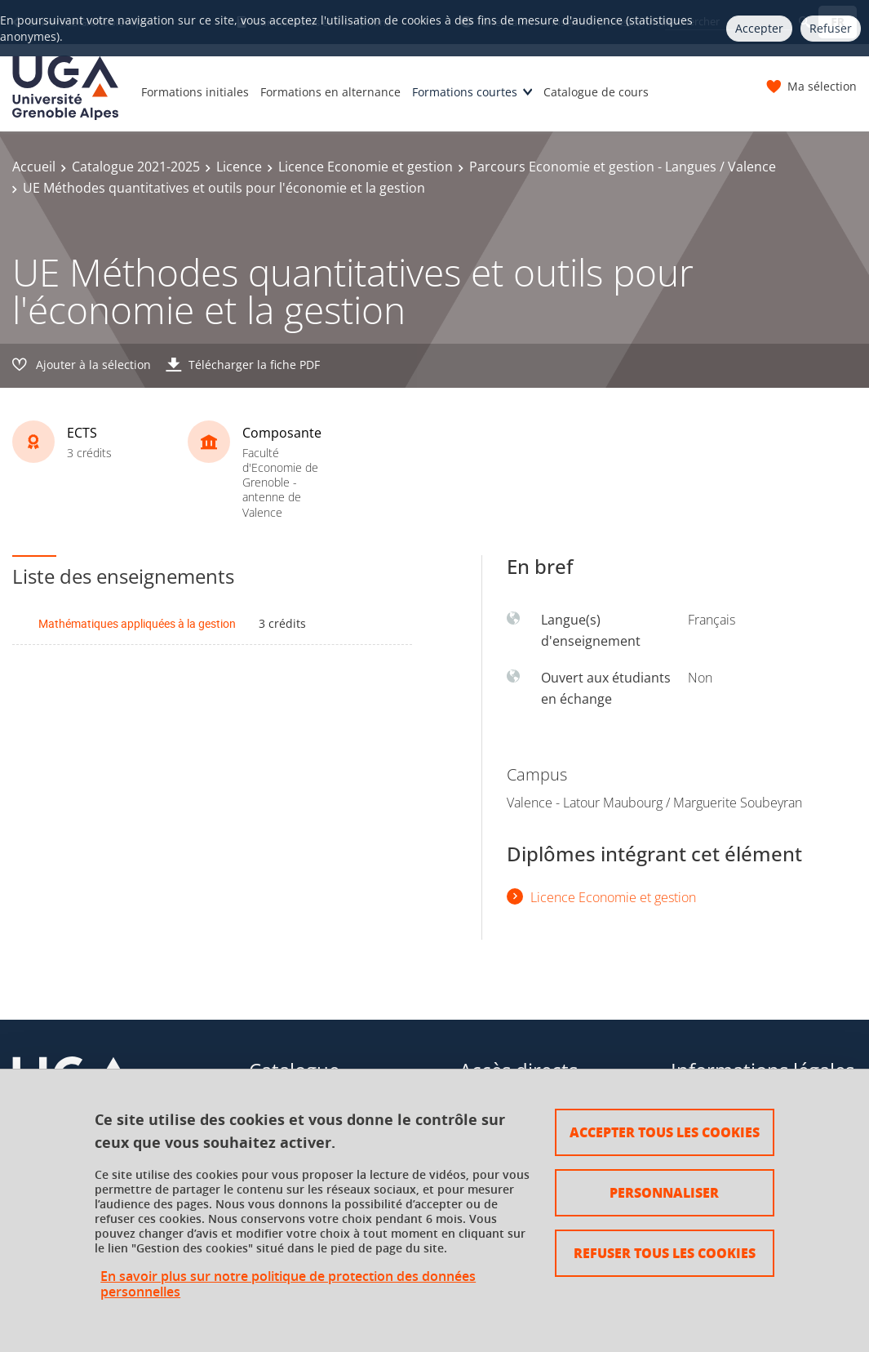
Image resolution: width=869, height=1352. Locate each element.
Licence (239, 167)
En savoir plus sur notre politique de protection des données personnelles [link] (288, 1284)
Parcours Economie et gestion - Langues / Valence (622, 167)
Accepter (759, 28)
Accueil (33, 167)
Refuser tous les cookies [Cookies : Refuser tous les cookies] (665, 1252)
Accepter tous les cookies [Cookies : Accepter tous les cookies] (665, 1132)
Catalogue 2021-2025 (136, 167)
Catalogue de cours (596, 92)
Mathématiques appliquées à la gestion (137, 623)
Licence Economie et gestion (365, 167)
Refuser (830, 28)
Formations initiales (195, 92)
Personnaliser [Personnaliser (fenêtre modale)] (664, 1192)
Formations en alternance (330, 92)
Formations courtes (464, 92)
